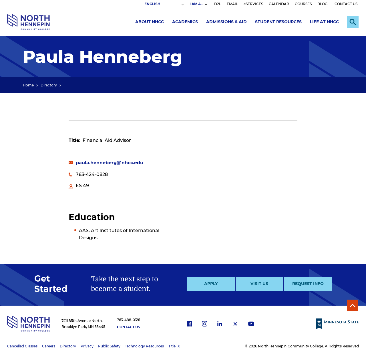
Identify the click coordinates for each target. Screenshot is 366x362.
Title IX (174, 346)
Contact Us (128, 327)
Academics (185, 21)
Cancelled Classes (22, 346)
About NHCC (149, 21)
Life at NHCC (324, 21)
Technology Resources (144, 346)
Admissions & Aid (226, 21)
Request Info (308, 283)
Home (28, 85)
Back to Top (352, 305)
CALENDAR (279, 4)
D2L (217, 4)
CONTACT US (346, 4)
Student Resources (278, 21)
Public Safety (109, 346)
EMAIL (232, 4)
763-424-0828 (92, 174)
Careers (48, 346)
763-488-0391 (128, 320)
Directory (49, 85)
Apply (211, 283)
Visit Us (259, 283)
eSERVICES (253, 4)
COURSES (303, 4)
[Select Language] (163, 4)
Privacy (87, 346)
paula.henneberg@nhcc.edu (109, 162)
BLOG (322, 4)
